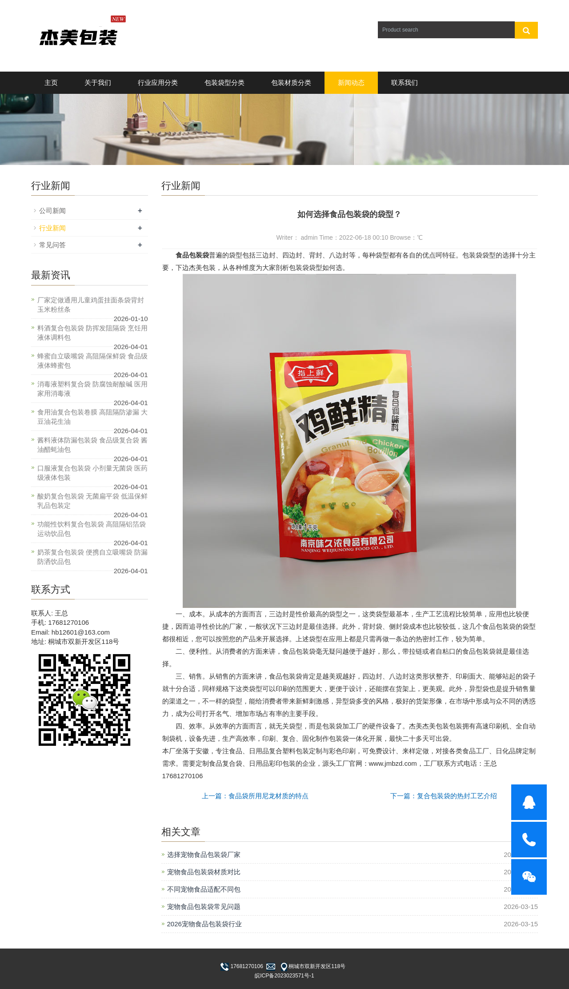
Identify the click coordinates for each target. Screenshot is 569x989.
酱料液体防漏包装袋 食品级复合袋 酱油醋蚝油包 (92, 444)
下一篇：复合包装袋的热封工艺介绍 (443, 796)
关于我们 (97, 82)
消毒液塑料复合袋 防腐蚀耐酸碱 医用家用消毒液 (92, 388)
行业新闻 (52, 228)
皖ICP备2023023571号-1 (284, 976)
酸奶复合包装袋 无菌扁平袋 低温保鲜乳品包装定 (92, 500)
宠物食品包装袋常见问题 (203, 906)
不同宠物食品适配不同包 (203, 889)
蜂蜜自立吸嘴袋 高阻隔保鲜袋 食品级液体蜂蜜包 (92, 360)
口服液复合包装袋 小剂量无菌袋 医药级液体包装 (92, 472)
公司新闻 (52, 210)
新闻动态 (351, 82)
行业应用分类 (158, 82)
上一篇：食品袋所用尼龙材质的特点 (255, 796)
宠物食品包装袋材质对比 (203, 872)
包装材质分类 (291, 82)
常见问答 (52, 245)
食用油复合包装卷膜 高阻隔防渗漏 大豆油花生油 (92, 416)
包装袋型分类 (224, 82)
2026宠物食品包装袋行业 (204, 924)
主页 (51, 82)
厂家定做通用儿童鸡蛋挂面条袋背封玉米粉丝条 (90, 304)
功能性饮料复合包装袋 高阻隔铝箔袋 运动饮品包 (91, 528)
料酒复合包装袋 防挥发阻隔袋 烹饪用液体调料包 (92, 332)
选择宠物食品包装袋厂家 (203, 854)
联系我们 (404, 82)
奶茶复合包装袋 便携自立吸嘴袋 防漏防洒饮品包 (92, 556)
